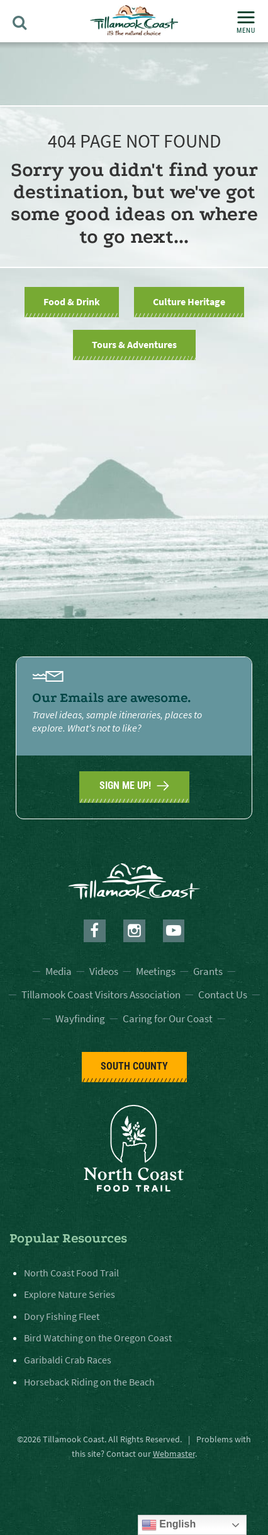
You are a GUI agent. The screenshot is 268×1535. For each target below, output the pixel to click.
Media (58, 971)
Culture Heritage (189, 301)
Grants (208, 971)
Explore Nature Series (69, 1294)
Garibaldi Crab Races (67, 1359)
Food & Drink (71, 301)
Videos (103, 971)
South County (134, 1066)
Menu (246, 23)
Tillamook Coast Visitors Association (101, 994)
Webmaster (174, 1453)
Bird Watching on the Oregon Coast (98, 1337)
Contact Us (222, 994)
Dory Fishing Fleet (61, 1316)
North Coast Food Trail (71, 1272)
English (169, 1524)
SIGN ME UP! (134, 785)
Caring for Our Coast (168, 1018)
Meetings (156, 971)
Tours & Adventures (134, 344)
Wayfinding (80, 1018)
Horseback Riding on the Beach (89, 1381)
